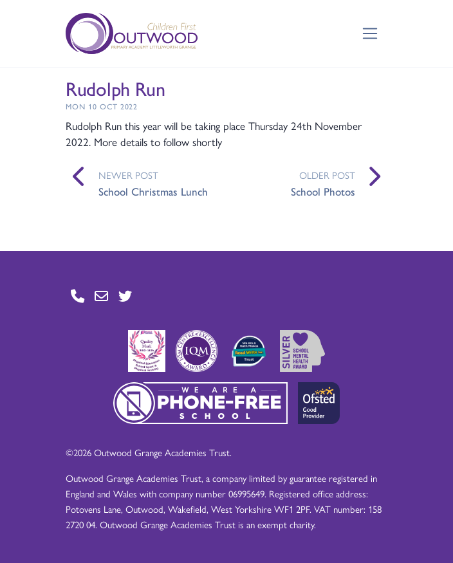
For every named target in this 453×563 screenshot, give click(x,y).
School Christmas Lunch (153, 191)
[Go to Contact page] (77, 295)
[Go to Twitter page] (125, 295)
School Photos (323, 191)
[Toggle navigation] (370, 33)
